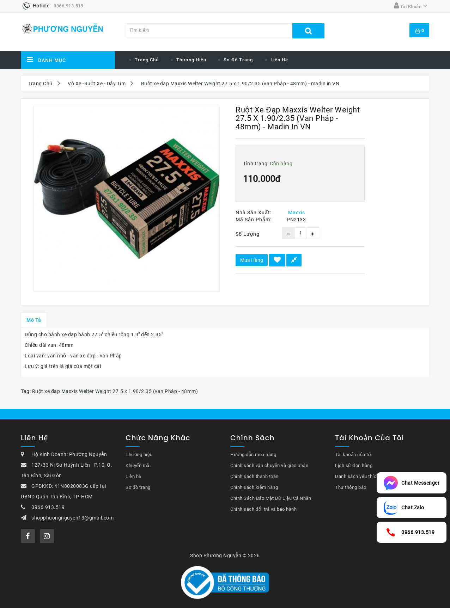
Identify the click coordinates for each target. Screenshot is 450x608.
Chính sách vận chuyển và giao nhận (269, 465)
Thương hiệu (191, 59)
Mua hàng (251, 260)
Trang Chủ (40, 83)
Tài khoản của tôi (353, 454)
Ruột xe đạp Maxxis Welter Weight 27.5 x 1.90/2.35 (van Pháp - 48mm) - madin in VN (240, 83)
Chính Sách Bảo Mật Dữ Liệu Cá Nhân (270, 498)
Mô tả (33, 320)
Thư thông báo (350, 487)
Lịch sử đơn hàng (353, 465)
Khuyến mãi (138, 465)
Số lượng (248, 234)
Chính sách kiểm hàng (254, 487)
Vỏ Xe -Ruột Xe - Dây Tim (97, 83)
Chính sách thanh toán (254, 476)
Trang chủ (147, 59)
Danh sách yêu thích (357, 476)
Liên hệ (279, 59)
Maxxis (296, 212)
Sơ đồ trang (238, 59)
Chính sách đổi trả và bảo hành (263, 509)
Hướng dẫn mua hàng (253, 454)
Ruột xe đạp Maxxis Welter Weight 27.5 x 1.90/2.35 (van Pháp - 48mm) (115, 391)
